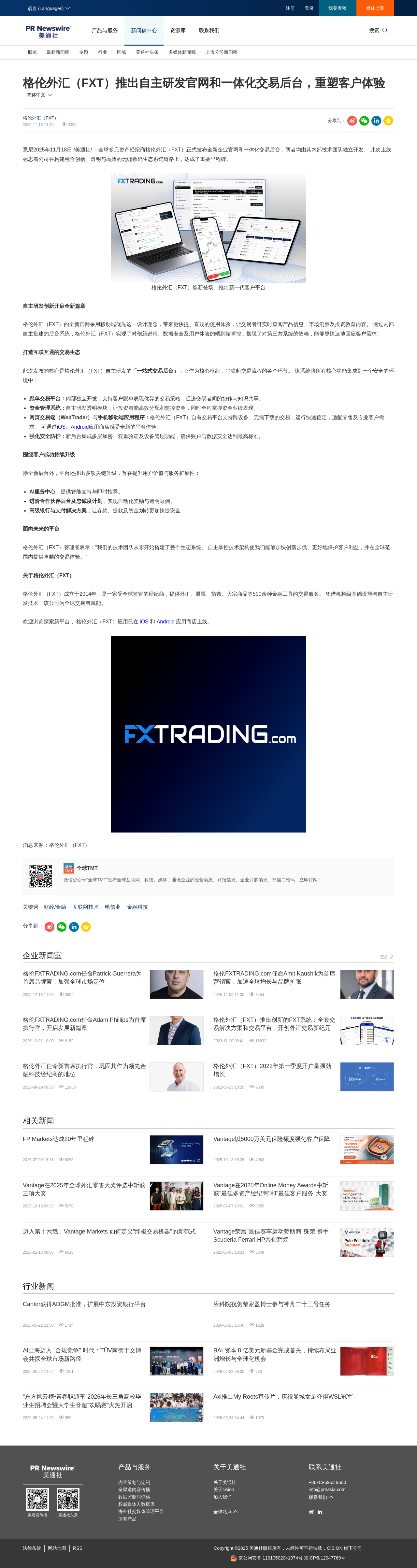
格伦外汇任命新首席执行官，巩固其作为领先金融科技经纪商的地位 (84, 1070)
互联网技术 (86, 907)
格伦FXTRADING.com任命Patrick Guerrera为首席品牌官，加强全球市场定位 (82, 977)
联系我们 (209, 30)
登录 (309, 8)
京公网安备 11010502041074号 (266, 1558)
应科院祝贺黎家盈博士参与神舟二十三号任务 (272, 1304)
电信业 (113, 907)
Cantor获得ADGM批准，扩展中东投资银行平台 (84, 1304)
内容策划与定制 (134, 1482)
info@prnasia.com (327, 1489)
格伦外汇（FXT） (41, 118)
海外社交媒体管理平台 (141, 1511)
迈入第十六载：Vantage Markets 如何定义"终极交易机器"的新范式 (109, 1231)
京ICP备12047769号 (325, 1558)
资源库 (178, 30)
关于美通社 (229, 1467)
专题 (83, 52)
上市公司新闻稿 (221, 52)
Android (80, 427)
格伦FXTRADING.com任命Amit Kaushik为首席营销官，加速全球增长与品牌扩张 (274, 977)
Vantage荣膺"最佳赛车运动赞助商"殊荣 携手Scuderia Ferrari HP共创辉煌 (271, 1235)
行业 (102, 52)
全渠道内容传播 (134, 1489)
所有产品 (127, 1518)
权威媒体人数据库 (136, 1504)
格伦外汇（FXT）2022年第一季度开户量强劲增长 (272, 1070)
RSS (77, 1548)
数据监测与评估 (134, 1497)
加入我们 (222, 1497)
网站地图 (57, 1548)
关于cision (223, 1489)
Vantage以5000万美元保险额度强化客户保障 (271, 1139)
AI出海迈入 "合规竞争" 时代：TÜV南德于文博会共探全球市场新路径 (82, 1354)
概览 (32, 52)
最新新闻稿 (58, 52)
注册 (290, 8)
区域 (121, 52)
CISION (334, 1548)
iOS (61, 427)
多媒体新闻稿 (182, 52)
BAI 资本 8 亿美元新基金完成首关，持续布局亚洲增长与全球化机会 (275, 1354)
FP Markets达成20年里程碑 (58, 1139)
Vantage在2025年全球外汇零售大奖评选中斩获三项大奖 (84, 1189)
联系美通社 (325, 1467)
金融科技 (137, 907)
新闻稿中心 (144, 30)
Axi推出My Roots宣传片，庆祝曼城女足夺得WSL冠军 (283, 1396)
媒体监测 (375, 8)
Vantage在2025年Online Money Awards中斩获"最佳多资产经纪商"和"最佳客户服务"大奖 (270, 1189)
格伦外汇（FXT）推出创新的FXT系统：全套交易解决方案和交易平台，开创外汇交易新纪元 (274, 1024)
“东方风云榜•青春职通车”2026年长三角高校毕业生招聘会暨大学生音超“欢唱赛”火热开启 (82, 1400)
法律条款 (32, 1548)
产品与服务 (105, 30)
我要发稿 (337, 8)
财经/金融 (55, 907)
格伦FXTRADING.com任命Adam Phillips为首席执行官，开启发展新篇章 (84, 1024)
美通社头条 (147, 52)
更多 (387, 956)
